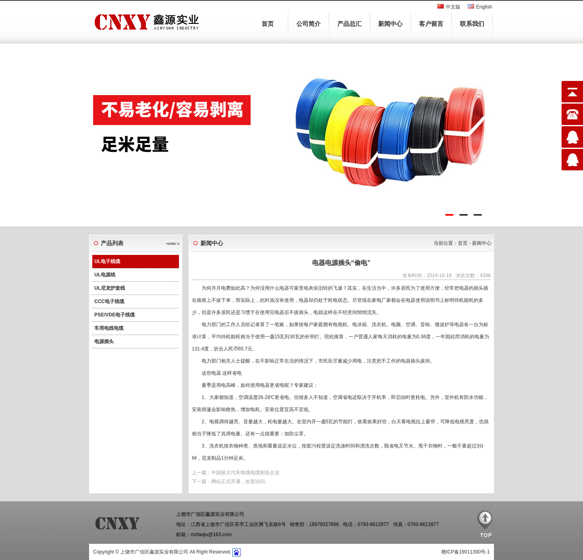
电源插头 (104, 341)
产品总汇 (349, 23)
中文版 (453, 7)
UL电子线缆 (107, 261)
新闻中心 (390, 23)
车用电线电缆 (108, 328)
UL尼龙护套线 (109, 288)
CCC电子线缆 (109, 301)
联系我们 (472, 23)
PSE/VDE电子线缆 (114, 315)
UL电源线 (104, 275)
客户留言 (431, 23)
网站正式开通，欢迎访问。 (240, 481)
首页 (268, 23)
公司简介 (308, 23)
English (484, 7)
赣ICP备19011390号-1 (465, 552)
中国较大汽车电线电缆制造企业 (245, 472)
